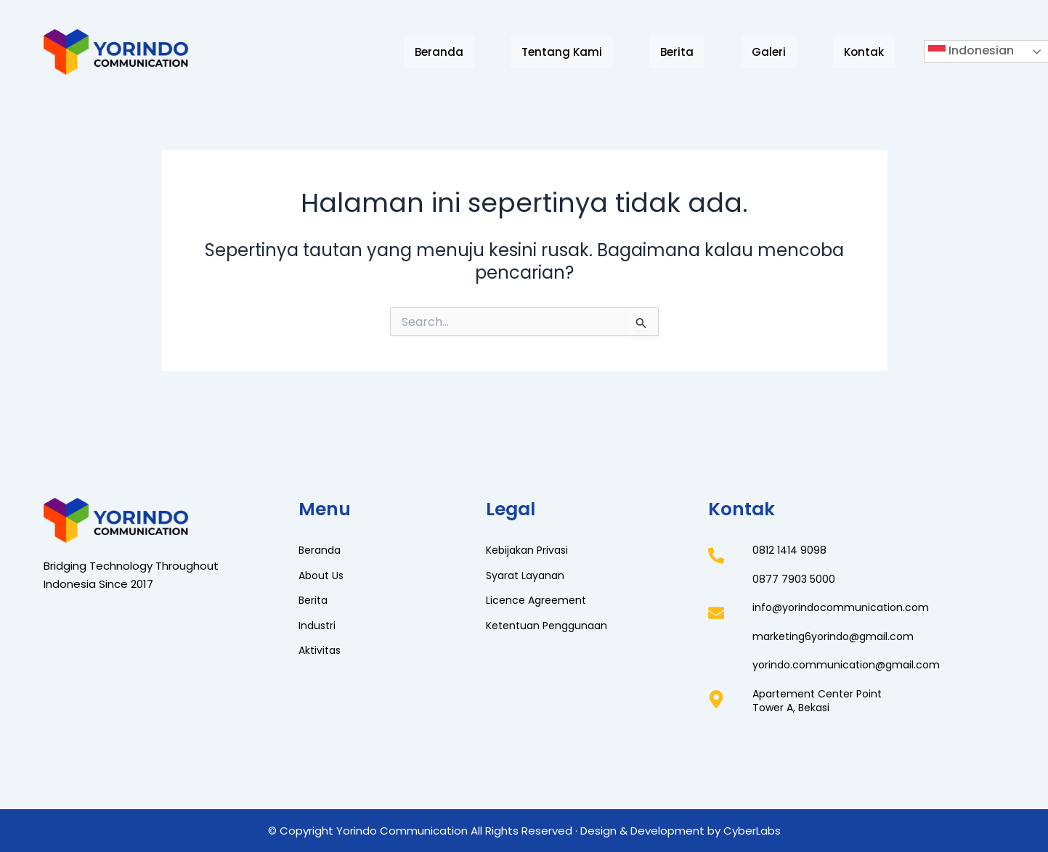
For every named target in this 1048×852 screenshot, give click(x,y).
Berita (677, 52)
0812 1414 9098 (790, 549)
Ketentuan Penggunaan (551, 625)
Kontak (864, 52)
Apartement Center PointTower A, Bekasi (822, 701)
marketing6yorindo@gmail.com (837, 636)
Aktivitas (321, 650)
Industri (318, 625)
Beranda (439, 52)
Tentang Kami (561, 52)
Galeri (769, 52)
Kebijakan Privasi (530, 549)
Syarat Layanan (527, 575)
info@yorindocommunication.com (844, 607)
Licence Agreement (539, 599)
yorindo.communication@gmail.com (850, 664)
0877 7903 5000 (794, 578)
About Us (323, 575)
